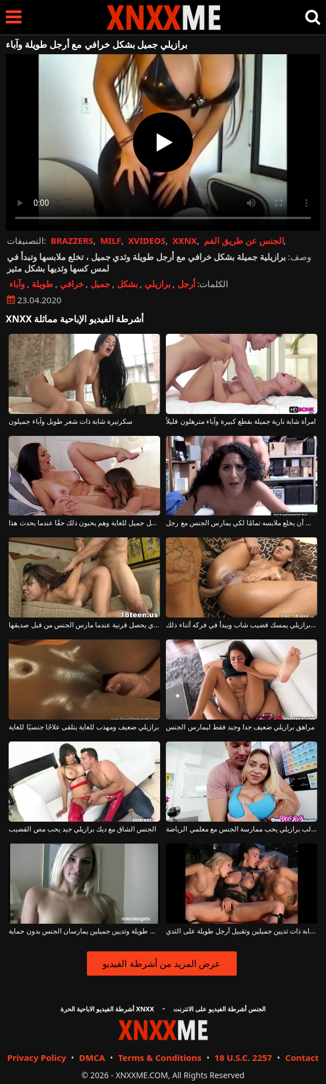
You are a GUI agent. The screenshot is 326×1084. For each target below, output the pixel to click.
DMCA (92, 1057)
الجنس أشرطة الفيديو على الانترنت (219, 1008)
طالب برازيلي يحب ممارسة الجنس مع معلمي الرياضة (241, 829)
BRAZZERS (72, 240)
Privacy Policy (36, 1057)
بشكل (127, 283)
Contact (302, 1057)
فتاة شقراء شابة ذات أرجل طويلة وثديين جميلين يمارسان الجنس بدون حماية (84, 931)
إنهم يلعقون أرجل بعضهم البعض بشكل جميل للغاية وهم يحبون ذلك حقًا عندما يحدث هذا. (84, 523)
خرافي (72, 283)
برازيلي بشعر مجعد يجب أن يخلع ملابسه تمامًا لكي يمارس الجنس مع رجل (241, 523)
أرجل (186, 283)
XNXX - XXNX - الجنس (163, 18)
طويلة (42, 283)
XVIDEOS (146, 240)
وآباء (17, 283)
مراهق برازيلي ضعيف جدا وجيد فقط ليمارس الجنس (240, 727)
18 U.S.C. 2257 (243, 1057)
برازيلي (157, 283)
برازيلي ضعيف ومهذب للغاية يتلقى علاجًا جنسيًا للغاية (84, 727)
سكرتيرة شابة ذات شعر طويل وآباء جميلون (70, 421)
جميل (100, 283)
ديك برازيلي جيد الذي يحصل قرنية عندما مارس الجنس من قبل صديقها (84, 625)
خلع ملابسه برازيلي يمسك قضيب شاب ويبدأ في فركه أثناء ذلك (241, 625)
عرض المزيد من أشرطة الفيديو (162, 963)
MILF (111, 240)
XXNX (185, 240)
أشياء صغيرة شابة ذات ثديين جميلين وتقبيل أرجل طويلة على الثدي (241, 931)
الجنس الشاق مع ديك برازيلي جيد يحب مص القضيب (82, 829)
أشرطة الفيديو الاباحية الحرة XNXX (107, 1008)
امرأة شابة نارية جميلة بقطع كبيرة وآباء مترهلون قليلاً (241, 421)
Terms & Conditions (160, 1057)
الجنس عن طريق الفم (244, 240)
